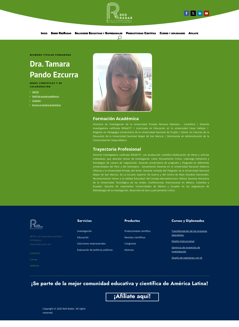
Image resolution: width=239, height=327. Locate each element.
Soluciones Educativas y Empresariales (98, 33)
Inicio (44, 33)
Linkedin (36, 101)
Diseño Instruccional (183, 241)
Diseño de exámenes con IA (187, 257)
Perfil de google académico (45, 96)
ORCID (35, 92)
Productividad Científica (141, 33)
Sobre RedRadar (61, 33)
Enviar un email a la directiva (46, 105)
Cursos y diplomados (172, 33)
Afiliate (193, 33)
